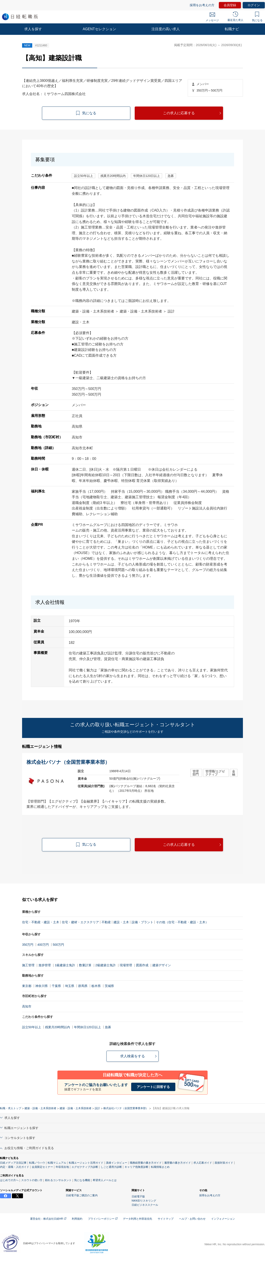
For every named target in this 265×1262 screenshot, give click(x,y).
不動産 (106, 922)
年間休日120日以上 (87, 1027)
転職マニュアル (57, 1162)
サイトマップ (166, 1218)
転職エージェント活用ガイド (86, 1162)
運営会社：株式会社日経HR (48, 1218)
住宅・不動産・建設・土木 (40, 922)
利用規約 (77, 1218)
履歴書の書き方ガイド (177, 1162)
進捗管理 (44, 965)
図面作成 (142, 965)
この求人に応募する (179, 113)
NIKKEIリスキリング (144, 1200)
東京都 (26, 986)
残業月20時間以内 (57, 1027)
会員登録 (230, 5)
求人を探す (33, 29)
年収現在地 (62, 1166)
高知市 (26, 1006)
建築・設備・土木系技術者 (40, 1108)
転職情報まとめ (160, 1166)
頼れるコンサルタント (58, 1180)
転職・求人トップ (10, 1108)
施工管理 (28, 965)
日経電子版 (138, 1196)
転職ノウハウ (37, 1162)
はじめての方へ (9, 1180)
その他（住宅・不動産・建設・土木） (182, 922)
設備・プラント (142, 922)
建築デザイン (161, 965)
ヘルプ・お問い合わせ (192, 1218)
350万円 (27, 944)
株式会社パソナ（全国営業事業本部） (125, 1108)
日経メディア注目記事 (13, 1162)
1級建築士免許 (65, 965)
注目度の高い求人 (165, 29)
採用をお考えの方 (202, 5)
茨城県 (109, 986)
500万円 (58, 944)
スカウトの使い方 (31, 1180)
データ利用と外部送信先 (137, 1218)
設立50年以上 (31, 1027)
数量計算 (85, 965)
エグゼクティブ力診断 (85, 1166)
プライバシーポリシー (102, 1218)
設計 (97, 1108)
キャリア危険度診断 (136, 1166)
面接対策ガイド (224, 1162)
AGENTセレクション (99, 29)
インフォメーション (223, 1218)
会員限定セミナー (42, 1166)
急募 (108, 1027)
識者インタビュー (116, 1162)
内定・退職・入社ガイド (14, 1166)
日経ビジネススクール (145, 1204)
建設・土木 (121, 922)
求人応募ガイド (202, 1162)
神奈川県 (41, 986)
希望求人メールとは (105, 1180)
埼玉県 (69, 986)
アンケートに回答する (153, 1087)
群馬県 (82, 986)
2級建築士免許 (105, 965)
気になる (257, 17)
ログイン (254, 5)
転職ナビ (232, 29)
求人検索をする (132, 1056)
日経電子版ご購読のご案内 (82, 1195)
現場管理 (126, 965)
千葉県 (56, 986)
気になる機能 (82, 1180)
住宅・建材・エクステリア (80, 922)
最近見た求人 (235, 16)
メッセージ (212, 17)
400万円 (43, 944)
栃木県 (96, 986)
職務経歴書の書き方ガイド (146, 1162)
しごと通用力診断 (111, 1166)
